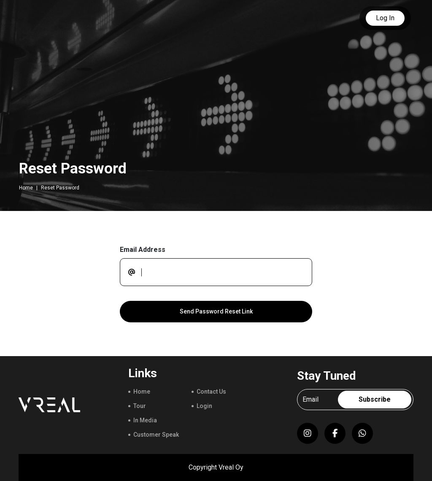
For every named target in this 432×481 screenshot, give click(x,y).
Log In (385, 18)
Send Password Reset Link (216, 311)
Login (204, 406)
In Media (145, 420)
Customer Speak (156, 434)
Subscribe (375, 399)
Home (26, 188)
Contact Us (211, 391)
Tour (139, 406)
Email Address (142, 250)
